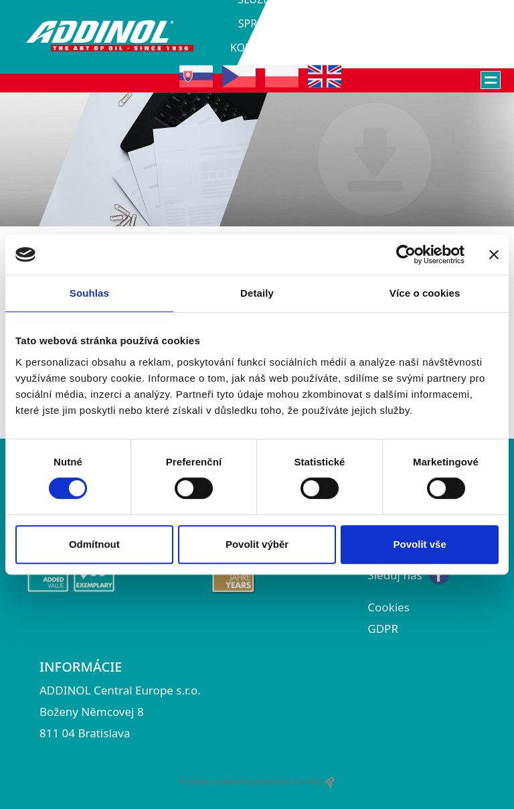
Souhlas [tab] (89, 293)
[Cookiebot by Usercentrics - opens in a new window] (405, 254)
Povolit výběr (257, 544)
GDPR (382, 628)
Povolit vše (420, 544)
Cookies (388, 607)
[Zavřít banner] (494, 254)
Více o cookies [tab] (425, 293)
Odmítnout (94, 544)
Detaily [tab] (257, 293)
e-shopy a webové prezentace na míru (256, 782)
